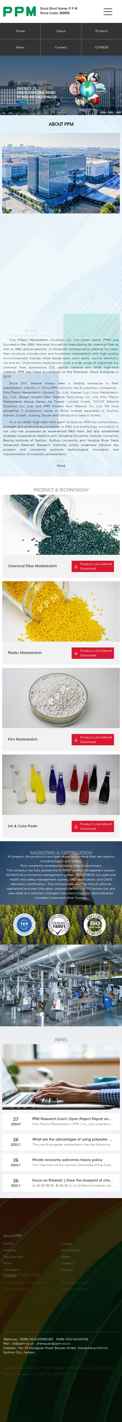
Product (102, 31)
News (20, 47)
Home (20, 31)
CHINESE (102, 47)
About (61, 31)
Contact (61, 47)
